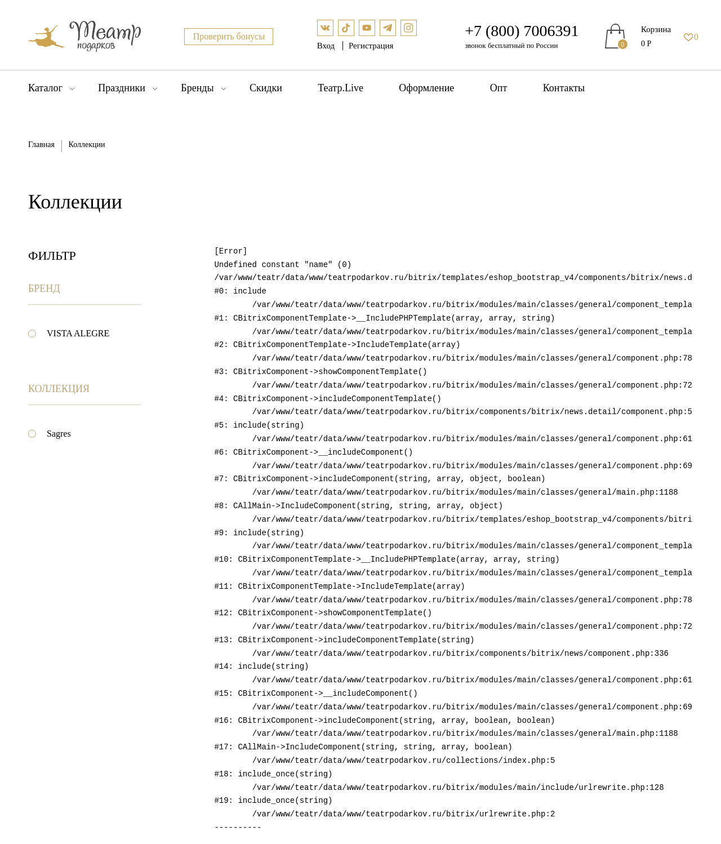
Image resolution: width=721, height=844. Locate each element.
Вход (327, 45)
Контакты (564, 88)
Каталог (45, 88)
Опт (499, 88)
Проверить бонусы (229, 36)
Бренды (197, 88)
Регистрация (371, 45)
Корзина (656, 29)
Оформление (426, 88)
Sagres (59, 433)
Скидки (266, 88)
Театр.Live (340, 88)
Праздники (121, 88)
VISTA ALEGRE (78, 333)
